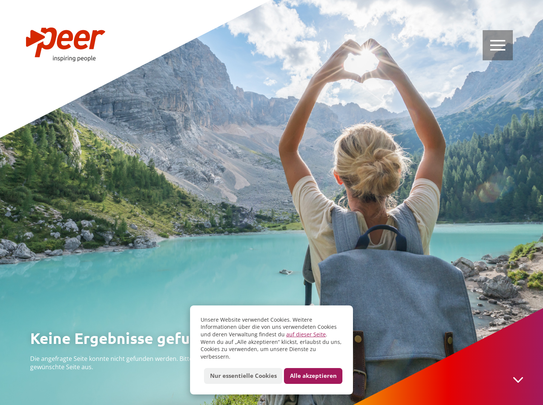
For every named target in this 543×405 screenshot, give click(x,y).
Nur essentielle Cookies (243, 376)
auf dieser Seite (306, 334)
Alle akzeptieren (313, 376)
